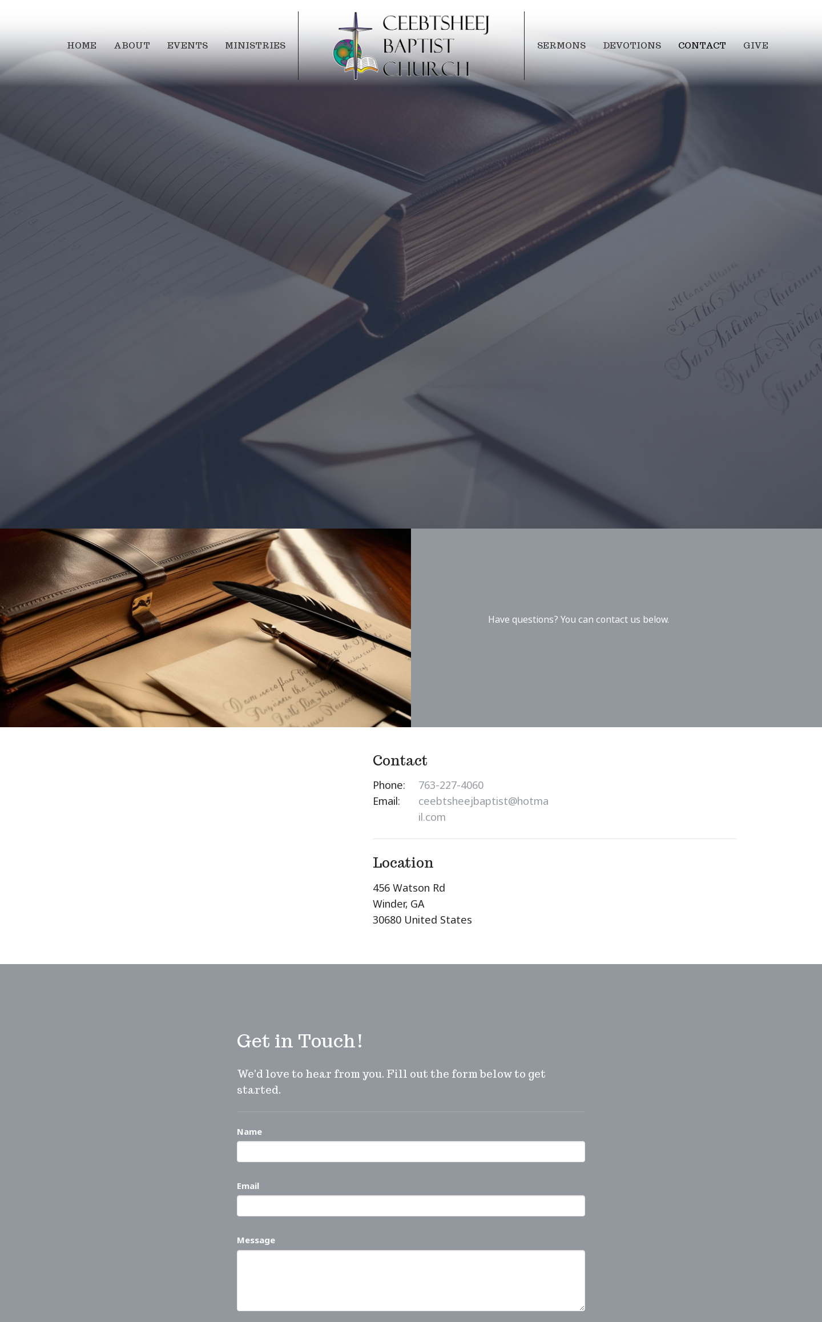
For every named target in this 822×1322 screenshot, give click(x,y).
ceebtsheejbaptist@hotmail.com (483, 809)
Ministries (255, 45)
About (132, 45)
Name (249, 1131)
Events (187, 45)
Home (81, 45)
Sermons (561, 45)
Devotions (632, 45)
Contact (702, 45)
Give (755, 45)
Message (256, 1240)
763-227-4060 (450, 785)
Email (248, 1185)
